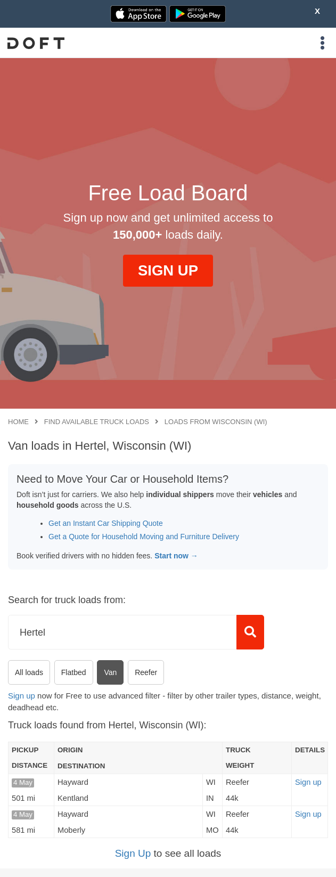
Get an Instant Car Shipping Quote (105, 523)
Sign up (21, 695)
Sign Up (133, 853)
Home (18, 422)
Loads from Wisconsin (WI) (216, 422)
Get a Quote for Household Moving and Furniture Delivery (143, 536)
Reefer (146, 672)
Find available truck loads (96, 422)
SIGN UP (168, 270)
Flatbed (73, 672)
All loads (29, 672)
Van (110, 672)
